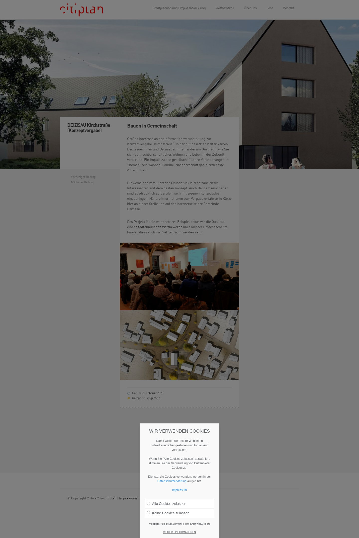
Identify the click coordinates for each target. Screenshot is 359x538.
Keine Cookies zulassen (168, 515)
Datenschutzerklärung (171, 482)
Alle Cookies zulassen (166, 505)
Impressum (179, 491)
